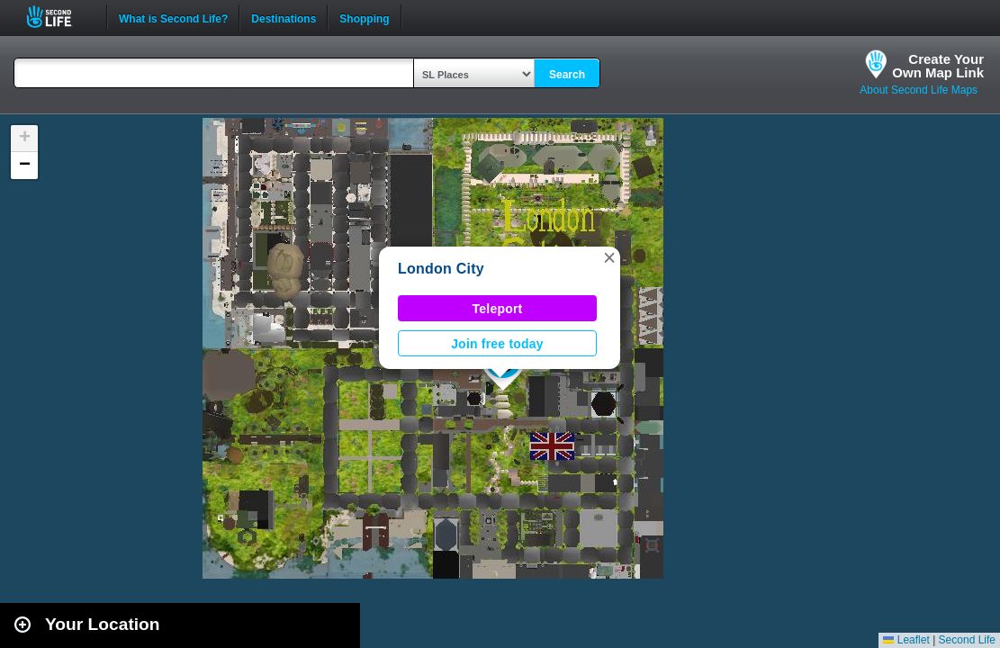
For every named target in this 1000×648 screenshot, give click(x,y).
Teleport (498, 309)
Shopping (364, 17)
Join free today (497, 344)
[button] (609, 257)
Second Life (59, 16)
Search (567, 74)
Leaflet (906, 640)
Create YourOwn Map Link (938, 65)
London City (441, 268)
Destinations (283, 17)
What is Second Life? (173, 17)
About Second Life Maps (918, 90)
